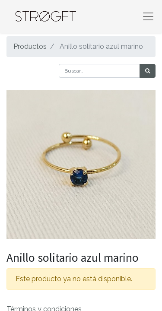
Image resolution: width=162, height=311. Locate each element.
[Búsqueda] (148, 71)
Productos (30, 46)
